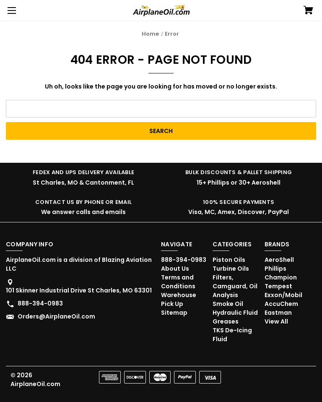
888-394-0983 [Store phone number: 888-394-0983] (40, 303)
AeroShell (279, 260)
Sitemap (174, 312)
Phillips (275, 268)
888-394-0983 (183, 260)
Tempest (278, 286)
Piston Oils (229, 260)
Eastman (278, 312)
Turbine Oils (231, 268)
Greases (226, 321)
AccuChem (281, 304)
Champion (281, 277)
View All (276, 321)
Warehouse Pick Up (178, 299)
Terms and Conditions (178, 281)
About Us (175, 268)
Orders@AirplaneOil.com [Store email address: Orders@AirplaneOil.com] (56, 316)
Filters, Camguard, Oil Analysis (235, 286)
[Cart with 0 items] (308, 11)
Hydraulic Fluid (235, 312)
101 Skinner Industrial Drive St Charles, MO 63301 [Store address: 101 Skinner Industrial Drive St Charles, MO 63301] (79, 290)
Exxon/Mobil (283, 295)
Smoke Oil (228, 304)
